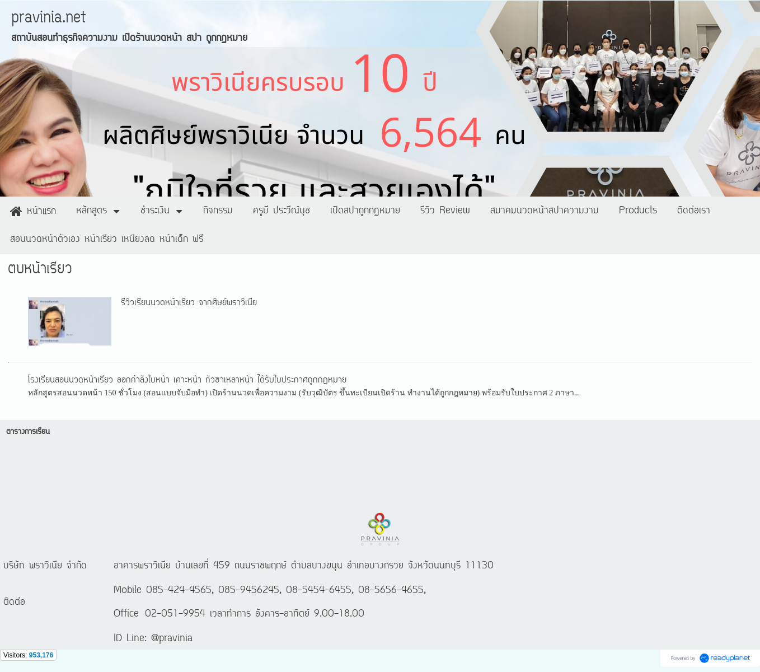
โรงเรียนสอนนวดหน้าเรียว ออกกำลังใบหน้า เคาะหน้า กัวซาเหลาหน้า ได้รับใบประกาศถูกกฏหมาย (187, 380)
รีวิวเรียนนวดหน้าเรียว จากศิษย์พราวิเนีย (189, 303)
